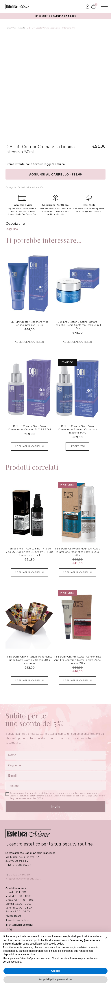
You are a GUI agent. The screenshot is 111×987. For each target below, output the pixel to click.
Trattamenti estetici (19, 925)
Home (8, 27)
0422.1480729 (20, 874)
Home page (13, 916)
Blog (8, 929)
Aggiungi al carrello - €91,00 (55, 174)
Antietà (21, 27)
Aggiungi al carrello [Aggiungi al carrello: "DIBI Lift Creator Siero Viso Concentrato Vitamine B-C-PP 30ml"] (29, 446)
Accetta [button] (55, 970)
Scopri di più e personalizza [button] (55, 979)
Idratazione (33, 187)
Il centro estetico (17, 920)
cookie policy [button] (56, 943)
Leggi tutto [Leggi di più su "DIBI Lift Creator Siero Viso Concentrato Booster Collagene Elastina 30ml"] (77, 446)
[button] (106, 938)
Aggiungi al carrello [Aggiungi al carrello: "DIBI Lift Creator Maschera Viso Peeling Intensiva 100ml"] (29, 341)
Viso (14, 27)
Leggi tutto (11, 229)
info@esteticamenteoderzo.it (22, 878)
